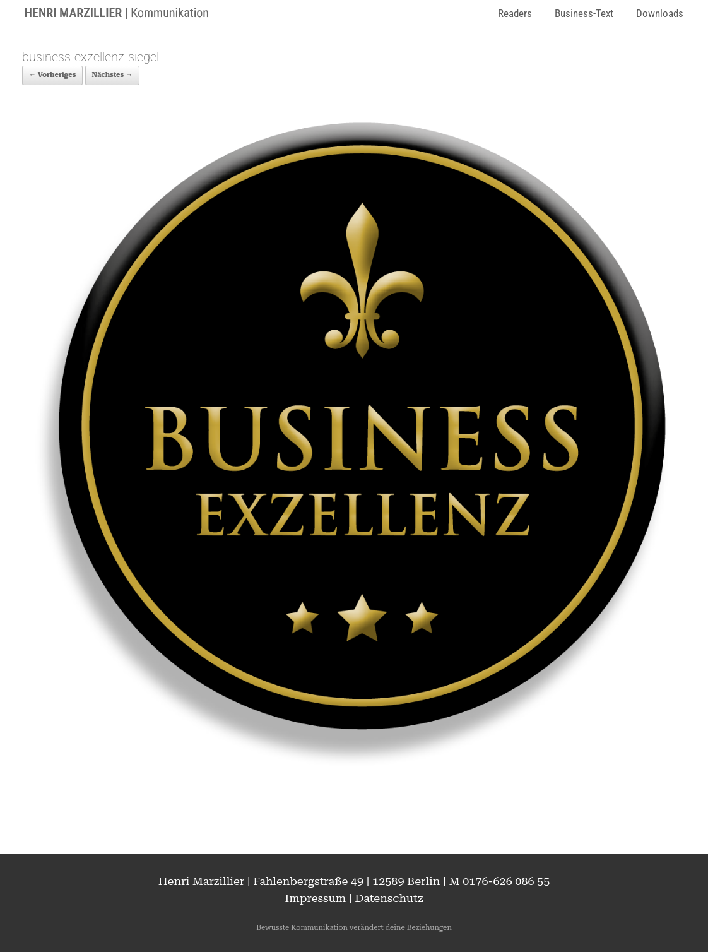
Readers (515, 13)
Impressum (315, 898)
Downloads (659, 13)
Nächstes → (112, 75)
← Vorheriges (52, 75)
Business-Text (584, 13)
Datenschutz (389, 898)
